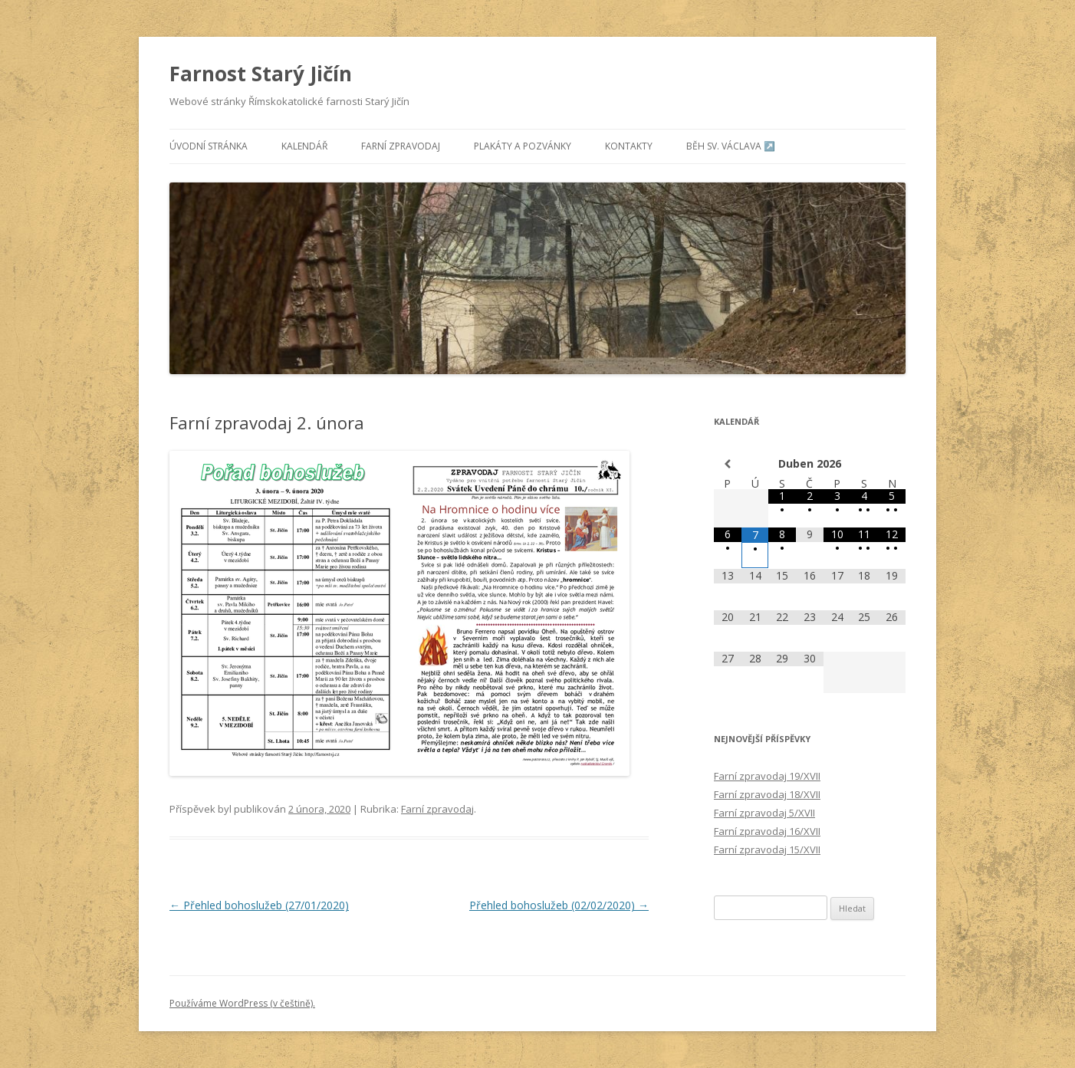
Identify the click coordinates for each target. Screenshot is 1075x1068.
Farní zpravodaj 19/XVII (767, 776)
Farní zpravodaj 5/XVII (764, 813)
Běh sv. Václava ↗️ (730, 146)
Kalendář (304, 146)
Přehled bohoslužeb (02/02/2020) (559, 905)
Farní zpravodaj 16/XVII (767, 831)
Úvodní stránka (208, 146)
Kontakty (629, 146)
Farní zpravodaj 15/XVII (767, 849)
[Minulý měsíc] (727, 464)
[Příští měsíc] (892, 464)
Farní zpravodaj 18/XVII (767, 794)
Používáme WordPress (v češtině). (242, 1003)
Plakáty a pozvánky (522, 146)
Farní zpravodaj (400, 146)
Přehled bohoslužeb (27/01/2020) (259, 905)
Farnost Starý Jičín (260, 73)
